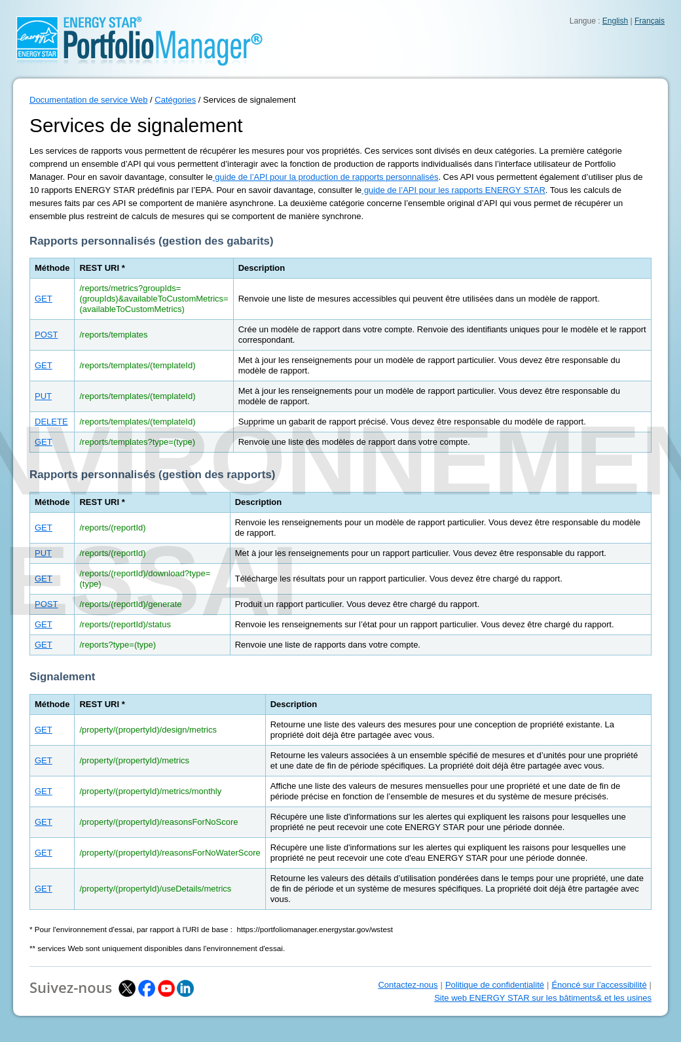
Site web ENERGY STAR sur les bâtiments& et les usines (543, 998)
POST (46, 334)
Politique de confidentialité (494, 985)
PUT (43, 396)
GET (43, 299)
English (615, 21)
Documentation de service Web (88, 100)
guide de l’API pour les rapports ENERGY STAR (453, 190)
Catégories (175, 100)
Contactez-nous (407, 985)
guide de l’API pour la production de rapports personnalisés (326, 177)
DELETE (51, 421)
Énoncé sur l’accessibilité (598, 985)
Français (650, 21)
